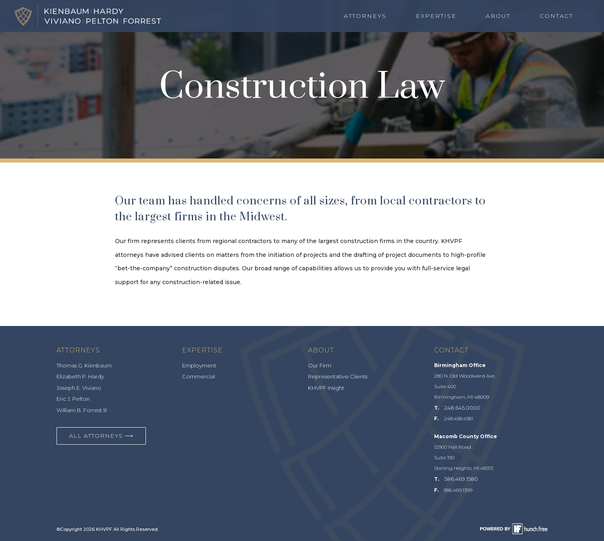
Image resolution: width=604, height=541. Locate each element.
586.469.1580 (461, 479)
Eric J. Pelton (73, 398)
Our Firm (319, 365)
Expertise (436, 16)
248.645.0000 (462, 407)
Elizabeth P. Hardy (80, 376)
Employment (199, 365)
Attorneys (365, 16)
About (498, 16)
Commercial (198, 376)
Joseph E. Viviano (78, 388)
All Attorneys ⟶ (101, 435)
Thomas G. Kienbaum (84, 365)
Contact (556, 16)
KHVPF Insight (326, 388)
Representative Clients (337, 376)
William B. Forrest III (81, 410)
